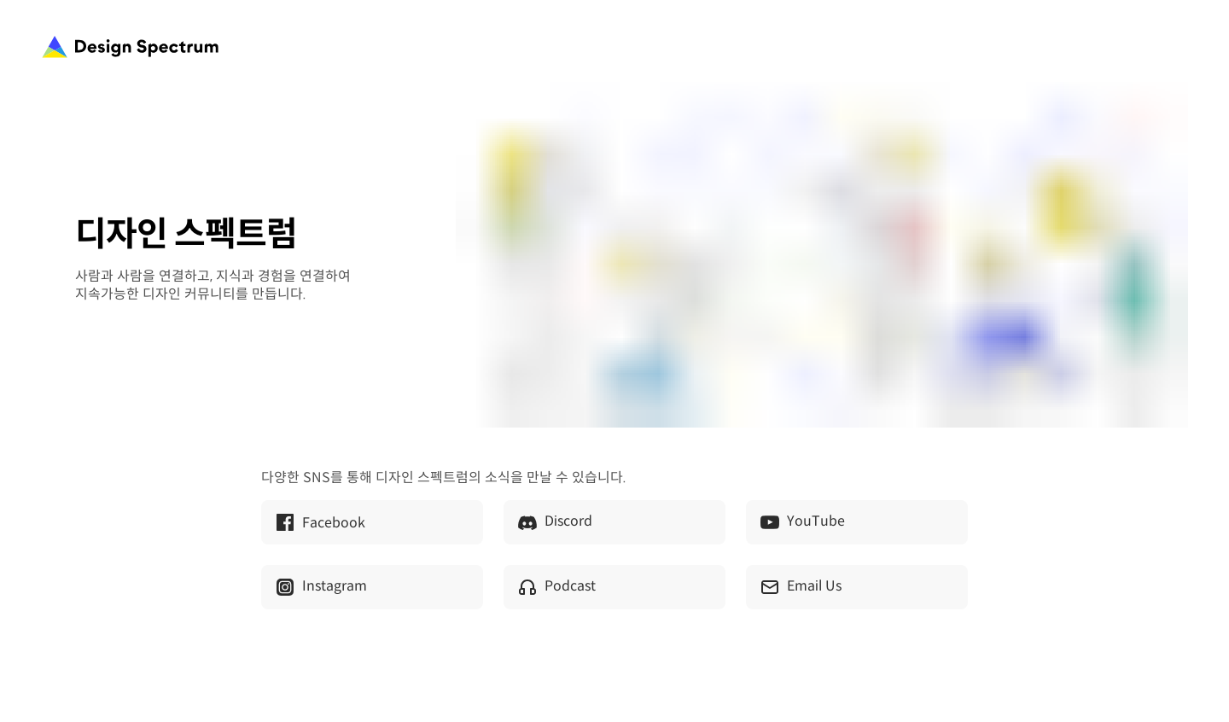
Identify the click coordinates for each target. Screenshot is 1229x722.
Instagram (321, 587)
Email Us (801, 587)
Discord (554, 522)
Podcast (556, 587)
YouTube (802, 522)
